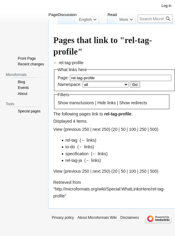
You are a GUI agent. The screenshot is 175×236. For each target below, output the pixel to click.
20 (115, 129)
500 (153, 129)
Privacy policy (63, 218)
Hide (102, 102)
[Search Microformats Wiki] (155, 18)
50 (123, 129)
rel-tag (71, 140)
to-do (70, 146)
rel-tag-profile (71, 62)
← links (88, 140)
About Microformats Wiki (97, 218)
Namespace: (70, 84)
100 (132, 129)
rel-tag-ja (73, 160)
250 (142, 129)
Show (63, 102)
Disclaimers (129, 218)
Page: (63, 77)
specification (77, 153)
